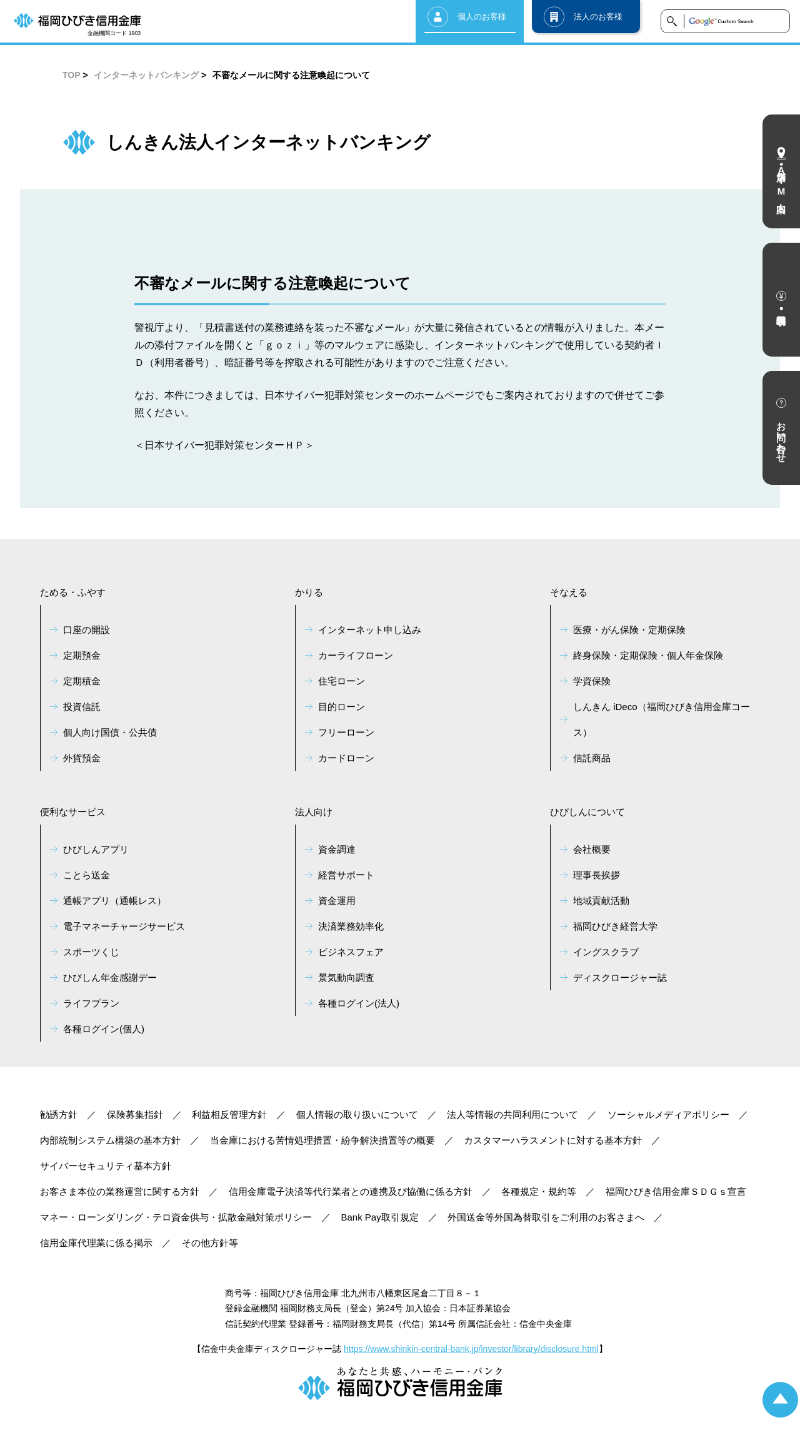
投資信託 (82, 706)
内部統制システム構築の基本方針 (110, 1140)
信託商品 (592, 758)
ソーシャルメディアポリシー (668, 1114)
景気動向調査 (346, 977)
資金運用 (337, 900)
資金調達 (337, 849)
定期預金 (82, 655)
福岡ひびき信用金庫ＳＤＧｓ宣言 (676, 1191)
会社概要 (592, 849)
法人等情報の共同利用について (512, 1114)
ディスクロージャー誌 (620, 977)
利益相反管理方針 (229, 1114)
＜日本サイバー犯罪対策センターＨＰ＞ (224, 445)
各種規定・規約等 (538, 1191)
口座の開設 (86, 629)
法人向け (313, 811)
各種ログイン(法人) (358, 1003)
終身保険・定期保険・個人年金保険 (648, 655)
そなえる (569, 592)
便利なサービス (73, 811)
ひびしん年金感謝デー (110, 977)
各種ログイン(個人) (103, 1028)
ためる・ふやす (73, 592)
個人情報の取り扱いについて (357, 1114)
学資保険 (592, 681)
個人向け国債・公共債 (110, 732)
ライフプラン (91, 1003)
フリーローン (346, 732)
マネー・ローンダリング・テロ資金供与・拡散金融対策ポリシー (176, 1217)
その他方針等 (210, 1242)
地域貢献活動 (601, 900)
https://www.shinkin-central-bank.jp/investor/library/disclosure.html (471, 1349)
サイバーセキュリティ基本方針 (105, 1165)
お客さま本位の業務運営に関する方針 (119, 1191)
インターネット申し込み (369, 629)
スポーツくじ (91, 952)
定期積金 (82, 681)
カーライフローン (355, 655)
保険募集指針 (135, 1114)
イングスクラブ (606, 952)
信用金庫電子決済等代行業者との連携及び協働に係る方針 (350, 1191)
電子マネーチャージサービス (124, 926)
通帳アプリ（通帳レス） (114, 900)
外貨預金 (82, 758)
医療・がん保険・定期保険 (629, 629)
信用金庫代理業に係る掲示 (96, 1242)
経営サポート (346, 875)
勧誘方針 (59, 1114)
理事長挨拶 (596, 875)
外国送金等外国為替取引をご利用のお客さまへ (546, 1217)
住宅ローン (341, 681)
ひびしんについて (587, 811)
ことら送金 (86, 875)
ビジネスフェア (351, 952)
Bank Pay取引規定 (380, 1217)
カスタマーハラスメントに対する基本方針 (553, 1140)
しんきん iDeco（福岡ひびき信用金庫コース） (661, 719)
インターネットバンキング (146, 75)
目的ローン (341, 706)
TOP (71, 75)
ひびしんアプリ (96, 849)
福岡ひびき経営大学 (615, 926)
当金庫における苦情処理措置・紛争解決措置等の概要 (322, 1140)
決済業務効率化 (351, 926)
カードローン (346, 758)
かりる (309, 592)
